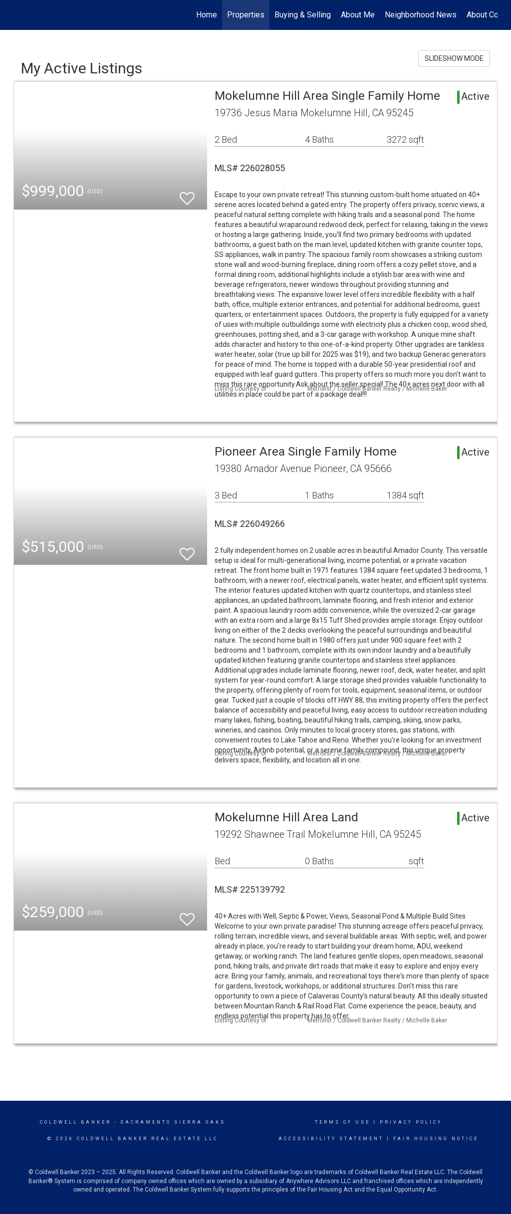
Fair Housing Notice (436, 1138)
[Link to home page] (18, 15)
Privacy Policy (411, 1122)
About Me (358, 14)
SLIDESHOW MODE (454, 58)
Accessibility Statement (331, 1138)
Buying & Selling (302, 14)
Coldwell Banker (75, 1122)
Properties (245, 14)
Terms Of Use (342, 1122)
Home (206, 14)
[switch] (187, 194)
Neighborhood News (421, 14)
